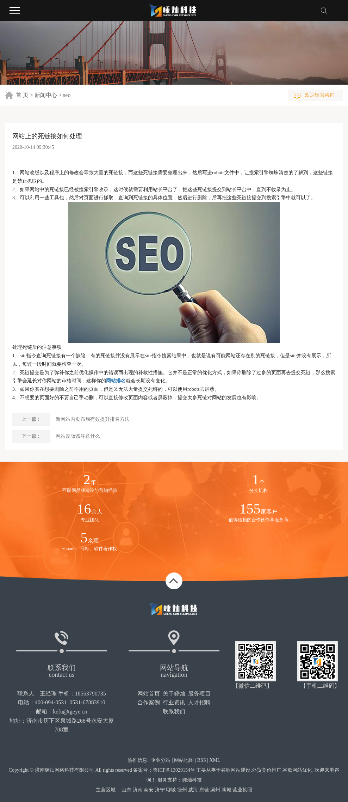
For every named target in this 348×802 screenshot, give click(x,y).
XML (215, 760)
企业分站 (160, 760)
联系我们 (174, 712)
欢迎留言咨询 (320, 95)
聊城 (171, 789)
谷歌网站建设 (235, 770)
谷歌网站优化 (297, 770)
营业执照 (242, 789)
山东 (126, 789)
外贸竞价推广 (266, 770)
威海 (193, 789)
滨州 (215, 789)
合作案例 (148, 702)
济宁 (160, 789)
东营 (204, 789)
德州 (182, 789)
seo (66, 95)
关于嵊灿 (174, 694)
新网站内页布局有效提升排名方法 (93, 419)
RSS (201, 760)
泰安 (149, 789)
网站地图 (184, 760)
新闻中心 (46, 95)
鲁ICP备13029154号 (174, 770)
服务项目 (199, 694)
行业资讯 (174, 702)
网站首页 (148, 694)
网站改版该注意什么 (78, 436)
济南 (138, 789)
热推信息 (137, 760)
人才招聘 (199, 702)
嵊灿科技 (192, 780)
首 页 (22, 95)
